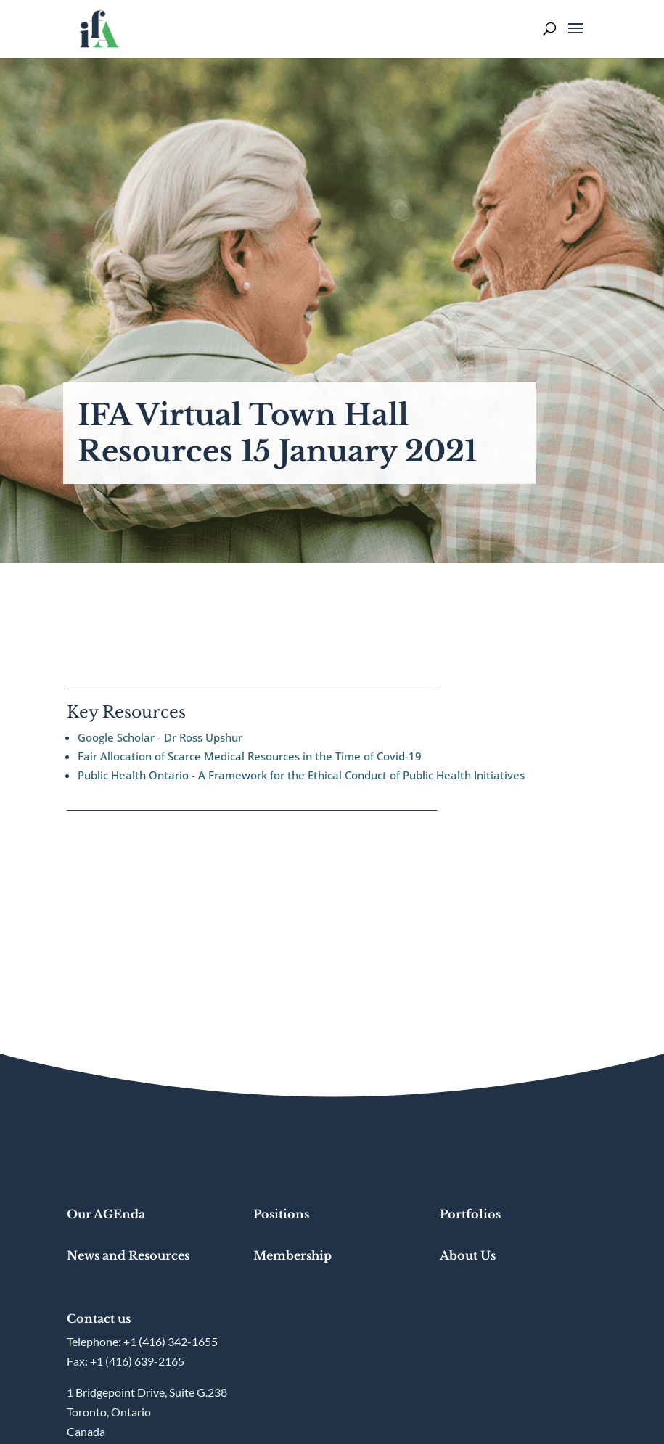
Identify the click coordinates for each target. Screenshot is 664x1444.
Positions (281, 1214)
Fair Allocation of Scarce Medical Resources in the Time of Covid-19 (251, 756)
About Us (468, 1255)
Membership (292, 1255)
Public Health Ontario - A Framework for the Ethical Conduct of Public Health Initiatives (301, 775)
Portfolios (470, 1214)
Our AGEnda (106, 1214)
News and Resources (128, 1255)
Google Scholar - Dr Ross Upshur (160, 737)
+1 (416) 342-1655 (170, 1341)
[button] (575, 37)
